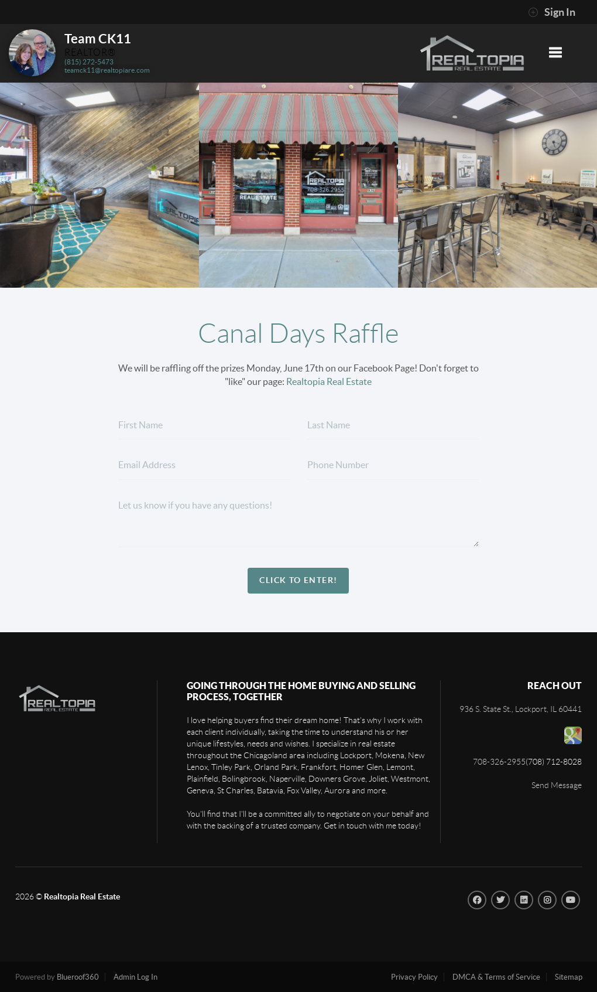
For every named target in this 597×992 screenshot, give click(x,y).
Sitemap (568, 977)
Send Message (556, 785)
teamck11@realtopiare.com (107, 70)
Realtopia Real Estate (329, 381)
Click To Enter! (298, 580)
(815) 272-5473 (89, 62)
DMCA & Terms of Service (496, 977)
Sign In (551, 12)
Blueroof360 (78, 977)
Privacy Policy (414, 977)
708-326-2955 (499, 761)
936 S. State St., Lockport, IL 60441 (520, 709)
